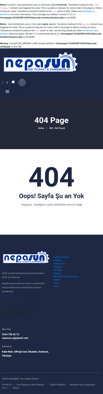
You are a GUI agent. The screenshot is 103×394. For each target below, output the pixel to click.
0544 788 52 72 (10, 334)
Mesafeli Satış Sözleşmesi (66, 276)
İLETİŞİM (58, 270)
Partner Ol (7, 384)
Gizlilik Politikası (61, 257)
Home (41, 128)
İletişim (16, 388)
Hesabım (58, 267)
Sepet (56, 286)
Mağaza (57, 273)
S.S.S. (56, 283)
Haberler (58, 260)
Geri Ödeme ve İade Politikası (30, 384)
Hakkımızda (59, 263)
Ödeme (57, 279)
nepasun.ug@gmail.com (15, 338)
